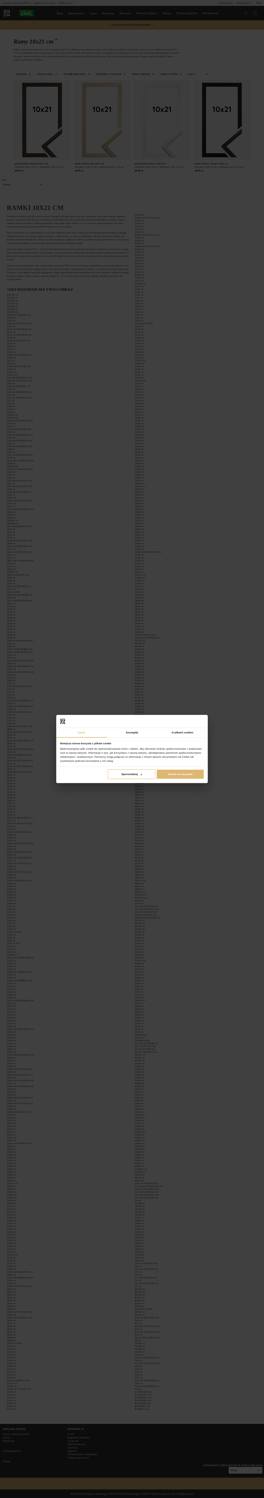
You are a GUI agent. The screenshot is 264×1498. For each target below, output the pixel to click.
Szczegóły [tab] (132, 732)
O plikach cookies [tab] (182, 732)
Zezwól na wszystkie (180, 774)
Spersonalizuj (131, 774)
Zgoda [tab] (81, 732)
